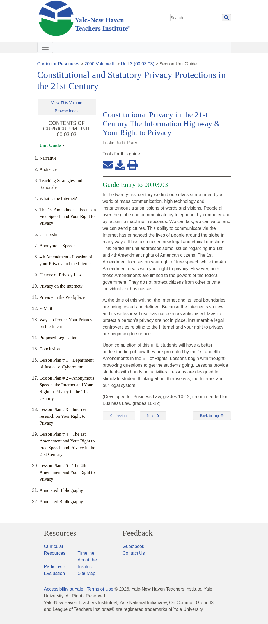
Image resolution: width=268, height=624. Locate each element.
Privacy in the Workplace (62, 297)
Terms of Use (100, 589)
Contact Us (134, 553)
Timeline (86, 553)
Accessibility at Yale (63, 589)
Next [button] (153, 416)
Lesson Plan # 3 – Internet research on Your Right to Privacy (63, 416)
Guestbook (133, 546)
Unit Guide (50, 145)
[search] (196, 17)
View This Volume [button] (66, 102)
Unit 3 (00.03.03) (137, 63)
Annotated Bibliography (61, 490)
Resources (60, 533)
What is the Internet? (58, 198)
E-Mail (46, 308)
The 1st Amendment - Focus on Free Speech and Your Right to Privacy (68, 216)
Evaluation (54, 573)
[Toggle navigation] (45, 47)
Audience (48, 169)
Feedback (138, 533)
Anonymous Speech (57, 245)
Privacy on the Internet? (61, 286)
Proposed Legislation (59, 337)
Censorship (50, 234)
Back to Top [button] (212, 416)
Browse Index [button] (67, 111)
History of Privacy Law (61, 274)
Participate (54, 566)
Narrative (48, 158)
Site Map (86, 573)
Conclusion (50, 349)
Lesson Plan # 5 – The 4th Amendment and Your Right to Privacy (67, 472)
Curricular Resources (58, 63)
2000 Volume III (100, 63)
